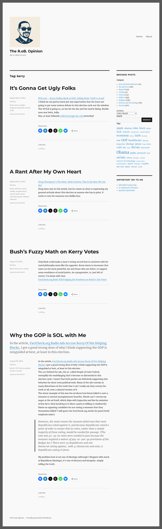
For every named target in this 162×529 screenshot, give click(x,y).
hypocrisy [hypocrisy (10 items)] (121, 144)
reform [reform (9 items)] (129, 158)
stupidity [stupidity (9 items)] (145, 164)
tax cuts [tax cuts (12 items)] (120, 166)
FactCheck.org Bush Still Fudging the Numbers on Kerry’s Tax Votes (72, 279)
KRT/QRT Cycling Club (128, 185)
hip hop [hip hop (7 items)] (145, 141)
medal (12, 191)
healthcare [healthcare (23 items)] (135, 140)
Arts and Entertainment (128, 84)
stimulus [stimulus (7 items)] (137, 164)
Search (119, 116)
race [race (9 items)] (148, 153)
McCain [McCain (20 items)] (135, 147)
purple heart (21, 191)
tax (21, 269)
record (12, 194)
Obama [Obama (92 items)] (123, 152)
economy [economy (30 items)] (123, 135)
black (12, 368)
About (149, 36)
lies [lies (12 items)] (124, 147)
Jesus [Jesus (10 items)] (148, 144)
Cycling (122, 92)
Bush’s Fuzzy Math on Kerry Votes (54, 251)
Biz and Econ (124, 87)
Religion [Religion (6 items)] (136, 158)
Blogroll (122, 89)
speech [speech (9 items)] (130, 164)
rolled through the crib (71, 116)
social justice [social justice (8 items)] (121, 164)
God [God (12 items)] (118, 140)
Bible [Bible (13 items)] (135, 128)
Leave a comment (17, 114)
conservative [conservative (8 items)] (145, 132)
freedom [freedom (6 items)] (144, 136)
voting (25, 269)
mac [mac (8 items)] (128, 148)
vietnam (13, 199)
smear (27, 108)
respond (13, 108)
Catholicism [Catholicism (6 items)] (135, 132)
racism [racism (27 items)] (121, 157)
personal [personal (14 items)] (141, 153)
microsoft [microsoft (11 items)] (145, 147)
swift (18, 194)
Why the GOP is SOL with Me (48, 335)
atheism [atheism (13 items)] (128, 128)
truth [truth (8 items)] (140, 167)
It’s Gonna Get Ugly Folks (43, 88)
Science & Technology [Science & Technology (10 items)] (126, 161)
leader (22, 105)
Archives (120, 111)
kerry (17, 105)
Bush (12, 105)
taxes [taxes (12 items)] (127, 166)
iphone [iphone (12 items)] (138, 144)
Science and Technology (128, 103)
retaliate (20, 108)
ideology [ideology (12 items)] (130, 144)
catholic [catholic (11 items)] (126, 132)
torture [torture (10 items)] (134, 167)
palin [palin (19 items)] (133, 152)
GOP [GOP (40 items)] (124, 140)
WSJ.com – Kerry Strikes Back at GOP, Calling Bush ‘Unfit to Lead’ (71, 98)
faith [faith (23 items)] (138, 135)
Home (139, 36)
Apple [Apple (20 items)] (120, 128)
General (122, 95)
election (18, 189)
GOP (17, 368)
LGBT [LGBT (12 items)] (119, 147)
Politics (13, 102)
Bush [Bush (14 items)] (119, 132)
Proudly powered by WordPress (39, 518)
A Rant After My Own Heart (45, 171)
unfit (12, 110)
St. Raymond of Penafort (128, 188)
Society (122, 105)
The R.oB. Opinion (26, 51)
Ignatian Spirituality (127, 190)
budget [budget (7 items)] (148, 128)
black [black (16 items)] (142, 128)
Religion (122, 100)
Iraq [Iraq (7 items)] (144, 144)
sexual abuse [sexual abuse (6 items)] (140, 161)
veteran (26, 197)
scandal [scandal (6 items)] (142, 158)
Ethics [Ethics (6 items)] (132, 136)
